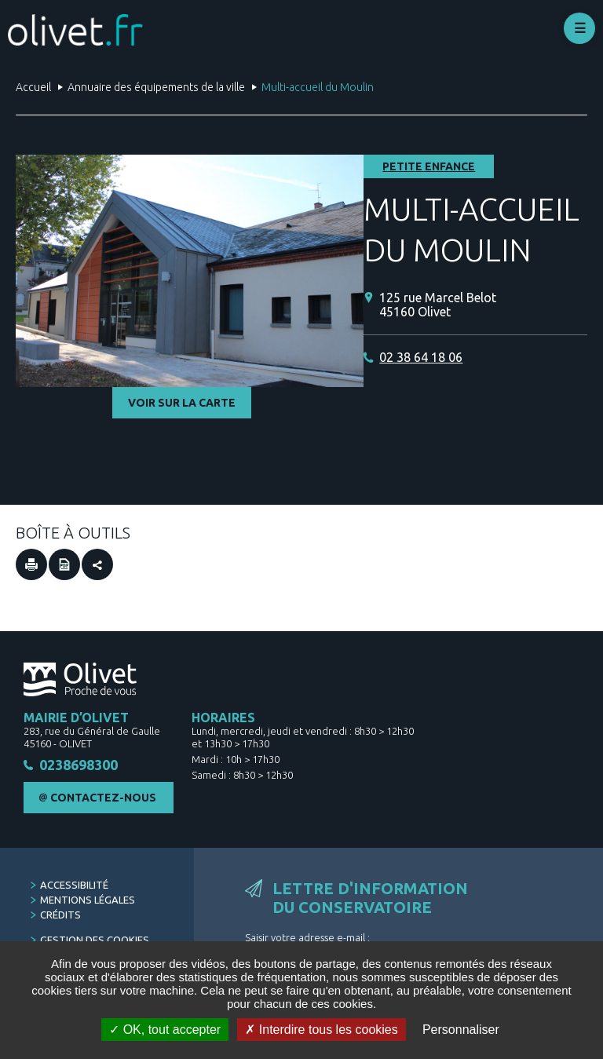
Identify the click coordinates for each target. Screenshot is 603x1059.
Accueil (33, 87)
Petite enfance (428, 166)
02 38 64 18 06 (420, 357)
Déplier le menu (579, 28)
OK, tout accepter (165, 1029)
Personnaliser (460, 1029)
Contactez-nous (103, 799)
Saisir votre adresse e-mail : (307, 938)
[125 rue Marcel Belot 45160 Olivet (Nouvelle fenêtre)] (483, 305)
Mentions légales (87, 901)
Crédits (60, 916)
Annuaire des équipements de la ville (156, 87)
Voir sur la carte (182, 402)
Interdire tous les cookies (321, 1029)
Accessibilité (74, 886)
